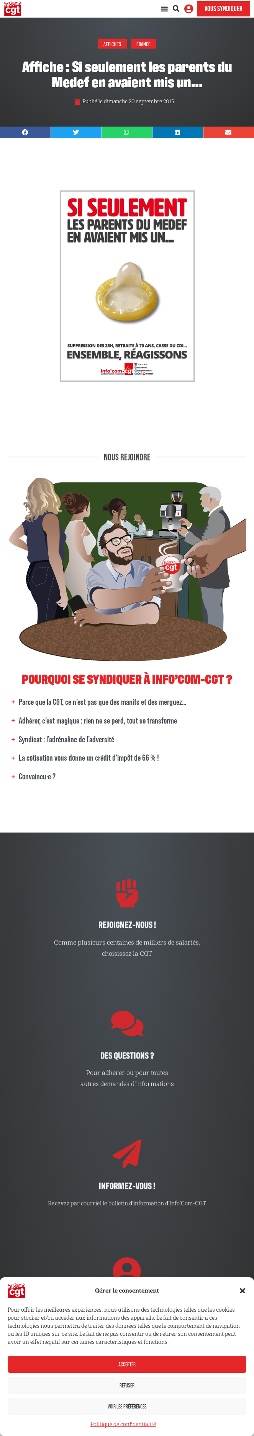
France (143, 43)
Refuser (127, 1385)
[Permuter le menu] (164, 9)
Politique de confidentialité (123, 1424)
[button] (242, 1291)
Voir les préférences (127, 1406)
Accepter (127, 1364)
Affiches (112, 43)
